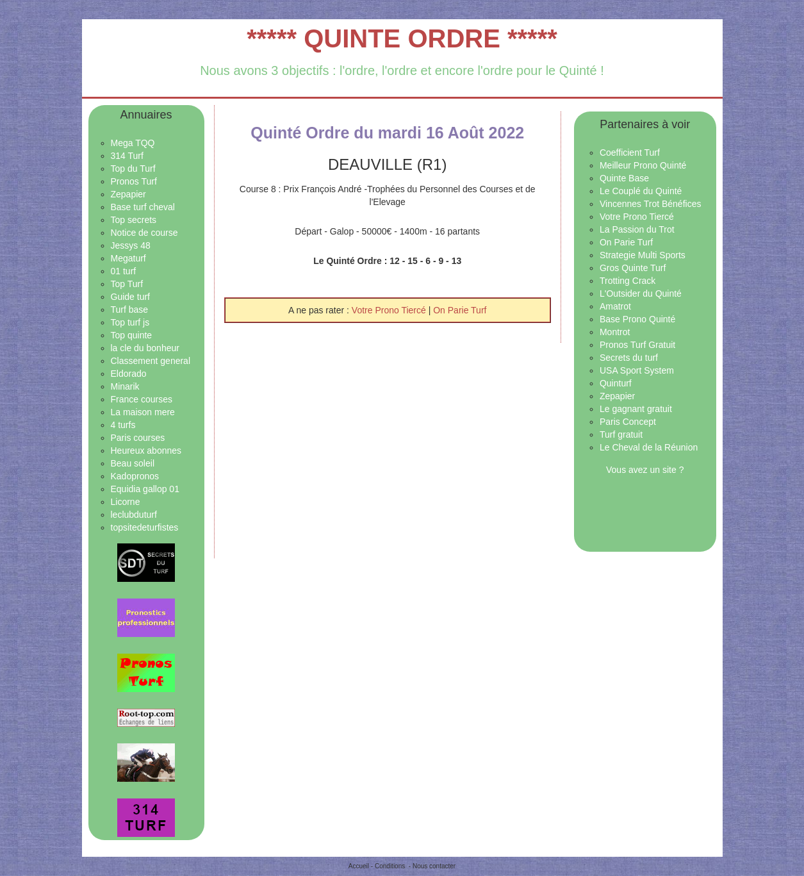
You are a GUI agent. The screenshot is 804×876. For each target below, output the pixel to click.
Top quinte (131, 335)
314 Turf (127, 156)
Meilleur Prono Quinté (643, 165)
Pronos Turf (134, 181)
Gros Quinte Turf (633, 268)
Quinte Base (624, 178)
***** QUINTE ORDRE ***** (402, 38)
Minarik (125, 386)
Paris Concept (628, 422)
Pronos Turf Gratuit (637, 345)
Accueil (359, 866)
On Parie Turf (459, 310)
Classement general (151, 361)
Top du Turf (133, 168)
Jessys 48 (131, 245)
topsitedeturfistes (145, 527)
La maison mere (143, 412)
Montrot (615, 332)
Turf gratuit (621, 434)
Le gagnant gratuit (636, 409)
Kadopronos (135, 476)
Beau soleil (133, 463)
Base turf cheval (143, 207)
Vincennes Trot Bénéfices (650, 204)
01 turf (123, 271)
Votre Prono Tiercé (390, 310)
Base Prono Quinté (637, 319)
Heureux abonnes (146, 450)
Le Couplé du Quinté (641, 191)
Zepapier (128, 194)
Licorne (125, 502)
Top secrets (134, 220)
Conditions (390, 866)
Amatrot (615, 306)
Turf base (130, 309)
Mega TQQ (133, 143)
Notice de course (144, 232)
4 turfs (123, 425)
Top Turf (127, 284)
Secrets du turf (629, 357)
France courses (141, 399)
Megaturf (128, 258)
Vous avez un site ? (645, 470)
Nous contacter (434, 866)
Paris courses (138, 438)
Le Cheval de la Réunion (649, 447)
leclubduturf (134, 514)
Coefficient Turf (630, 152)
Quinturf (616, 383)
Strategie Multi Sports (642, 255)
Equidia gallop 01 (145, 489)
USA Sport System (637, 370)
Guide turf (130, 297)
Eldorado (129, 373)
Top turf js (130, 322)
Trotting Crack (627, 281)
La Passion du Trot (637, 229)
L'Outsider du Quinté (641, 293)
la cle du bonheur (145, 348)
